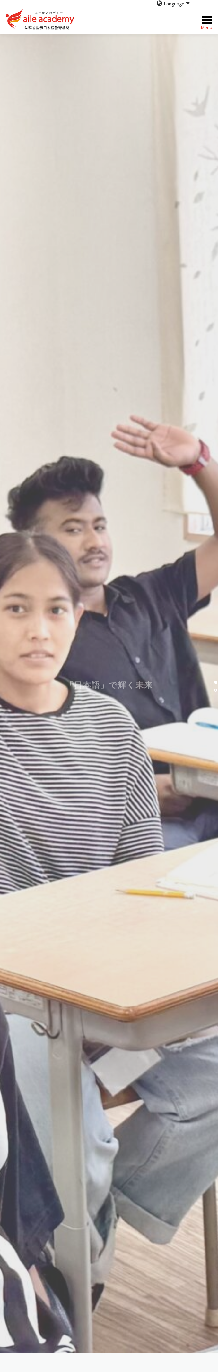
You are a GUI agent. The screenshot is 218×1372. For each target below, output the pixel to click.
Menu (206, 20)
